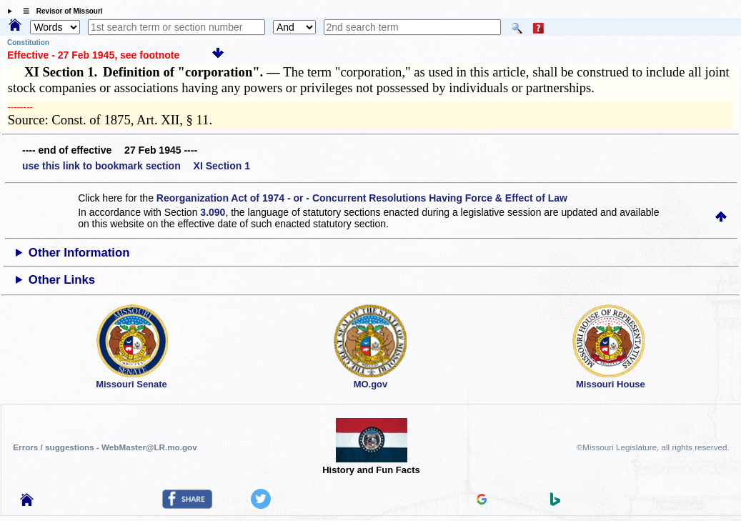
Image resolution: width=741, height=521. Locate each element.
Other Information (79, 252)
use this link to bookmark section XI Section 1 (136, 166)
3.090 (212, 212)
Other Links (62, 280)
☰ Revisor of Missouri (59, 11)
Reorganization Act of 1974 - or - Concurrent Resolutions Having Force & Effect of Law (361, 198)
